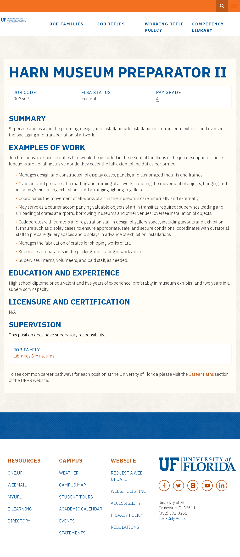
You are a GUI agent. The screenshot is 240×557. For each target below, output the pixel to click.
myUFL (15, 497)
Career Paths (201, 374)
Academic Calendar (80, 509)
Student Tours (76, 497)
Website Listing (128, 491)
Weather (68, 473)
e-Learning (20, 509)
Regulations (125, 527)
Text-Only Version (173, 518)
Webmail (17, 485)
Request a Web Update (127, 476)
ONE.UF (15, 473)
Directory (19, 521)
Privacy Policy (127, 515)
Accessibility (126, 503)
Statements (72, 533)
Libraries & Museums (34, 356)
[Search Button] (222, 6)
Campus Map (72, 485)
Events (67, 521)
